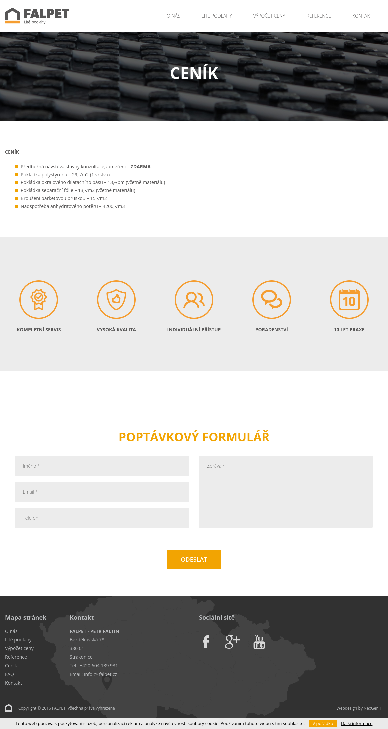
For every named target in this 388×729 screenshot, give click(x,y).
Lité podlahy (217, 16)
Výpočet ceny (269, 16)
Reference (318, 16)
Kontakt (362, 16)
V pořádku (322, 723)
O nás (173, 16)
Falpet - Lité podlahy (63, 16)
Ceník (11, 665)
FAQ (9, 674)
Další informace (356, 723)
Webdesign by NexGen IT (360, 708)
